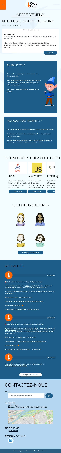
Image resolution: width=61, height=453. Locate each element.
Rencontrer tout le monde (30, 252)
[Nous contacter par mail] (26, 395)
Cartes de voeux (43, 451)
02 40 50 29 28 (13, 431)
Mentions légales (18, 451)
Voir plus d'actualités (30, 375)
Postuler (50, 53)
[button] (3, 5)
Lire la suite (18, 191)
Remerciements (30, 451)
